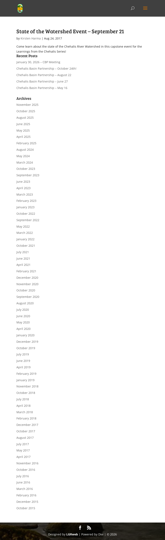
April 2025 (23, 137)
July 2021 (22, 252)
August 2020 (25, 303)
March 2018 (24, 412)
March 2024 (24, 162)
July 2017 (22, 444)
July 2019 (22, 354)
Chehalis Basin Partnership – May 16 (41, 88)
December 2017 (27, 425)
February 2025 (26, 143)
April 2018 (23, 406)
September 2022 (27, 220)
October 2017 (25, 431)
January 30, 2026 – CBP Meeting (38, 62)
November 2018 (27, 386)
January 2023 (25, 207)
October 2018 (25, 393)
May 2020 (23, 322)
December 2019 (27, 342)
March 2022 (24, 233)
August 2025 (25, 118)
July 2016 (22, 476)
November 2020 (27, 284)
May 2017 (23, 450)
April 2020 (23, 329)
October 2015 (25, 508)
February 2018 (26, 418)
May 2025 (23, 130)
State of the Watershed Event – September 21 (70, 31)
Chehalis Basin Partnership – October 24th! (46, 68)
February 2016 (26, 495)
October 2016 (25, 470)
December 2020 (27, 278)
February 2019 (26, 374)
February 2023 (26, 201)
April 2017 (23, 457)
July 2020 (22, 310)
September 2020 (27, 297)
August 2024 (25, 150)
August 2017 (25, 438)
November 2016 (27, 463)
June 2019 (23, 361)
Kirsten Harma (31, 38)
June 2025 (23, 124)
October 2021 (25, 246)
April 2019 (23, 367)
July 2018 (22, 399)
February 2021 (26, 271)
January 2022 (25, 239)
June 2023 (23, 182)
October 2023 (25, 169)
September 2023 (27, 175)
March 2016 (24, 489)
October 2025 (25, 111)
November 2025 (27, 105)
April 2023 (23, 188)
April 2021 (23, 265)
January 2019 (25, 380)
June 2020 (23, 316)
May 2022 (23, 226)
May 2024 (23, 156)
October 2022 (25, 214)
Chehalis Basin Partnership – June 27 (42, 81)
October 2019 (25, 348)
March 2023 (24, 194)
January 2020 (25, 335)
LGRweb (72, 534)
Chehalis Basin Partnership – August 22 (43, 75)
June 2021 (23, 258)
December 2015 (27, 502)
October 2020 (25, 290)
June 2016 (23, 482)
